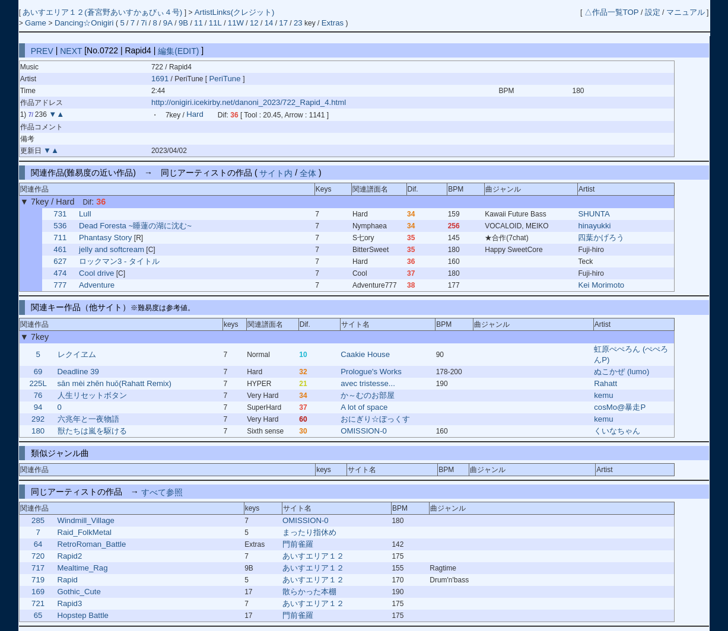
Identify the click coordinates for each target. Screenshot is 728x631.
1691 (160, 78)
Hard (195, 114)
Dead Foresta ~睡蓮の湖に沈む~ (135, 225)
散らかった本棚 (309, 591)
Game (37, 22)
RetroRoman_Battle (91, 544)
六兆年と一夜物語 (88, 419)
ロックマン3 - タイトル (119, 261)
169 (37, 591)
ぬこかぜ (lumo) (621, 371)
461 (59, 249)
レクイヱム (77, 354)
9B (183, 22)
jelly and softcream (111, 249)
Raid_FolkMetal (84, 532)
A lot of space (364, 407)
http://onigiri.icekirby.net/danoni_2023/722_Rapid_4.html (248, 102)
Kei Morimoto (601, 285)
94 (38, 407)
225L (37, 383)
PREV (42, 50)
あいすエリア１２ (313, 556)
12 (254, 22)
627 (59, 261)
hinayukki (594, 225)
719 (37, 579)
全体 (308, 172)
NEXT (71, 50)
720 (37, 556)
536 (59, 225)
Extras (333, 22)
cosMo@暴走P (620, 407)
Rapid (67, 579)
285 (37, 520)
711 (59, 237)
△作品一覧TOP (611, 12)
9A (168, 22)
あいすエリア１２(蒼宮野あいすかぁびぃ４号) (103, 12)
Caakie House (365, 354)
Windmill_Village (86, 520)
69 (38, 371)
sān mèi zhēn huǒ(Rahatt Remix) (114, 383)
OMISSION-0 (364, 430)
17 (283, 22)
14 (269, 22)
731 (59, 213)
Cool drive (96, 273)
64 (38, 544)
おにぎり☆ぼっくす (375, 419)
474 (59, 273)
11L (215, 22)
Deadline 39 (78, 371)
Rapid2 (69, 556)
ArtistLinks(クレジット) (235, 12)
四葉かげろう (601, 237)
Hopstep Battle (83, 615)
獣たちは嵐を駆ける (92, 430)
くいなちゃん (617, 430)
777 (59, 285)
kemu (603, 395)
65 (38, 615)
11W (236, 22)
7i (144, 22)
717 (37, 567)
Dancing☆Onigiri (85, 22)
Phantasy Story (105, 237)
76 (38, 395)
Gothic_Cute (78, 591)
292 (37, 419)
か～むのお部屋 (368, 395)
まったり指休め (309, 532)
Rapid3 (69, 603)
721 (37, 603)
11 (198, 22)
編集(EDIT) (178, 50)
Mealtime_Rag (82, 567)
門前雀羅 (297, 544)
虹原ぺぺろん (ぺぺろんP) (631, 354)
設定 (652, 12)
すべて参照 (162, 491)
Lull (85, 213)
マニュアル (685, 12)
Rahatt (605, 383)
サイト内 (276, 172)
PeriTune (226, 78)
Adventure (97, 285)
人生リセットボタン (92, 395)
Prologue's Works (371, 371)
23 (298, 22)
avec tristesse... (368, 383)
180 (37, 430)
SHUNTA (593, 213)
